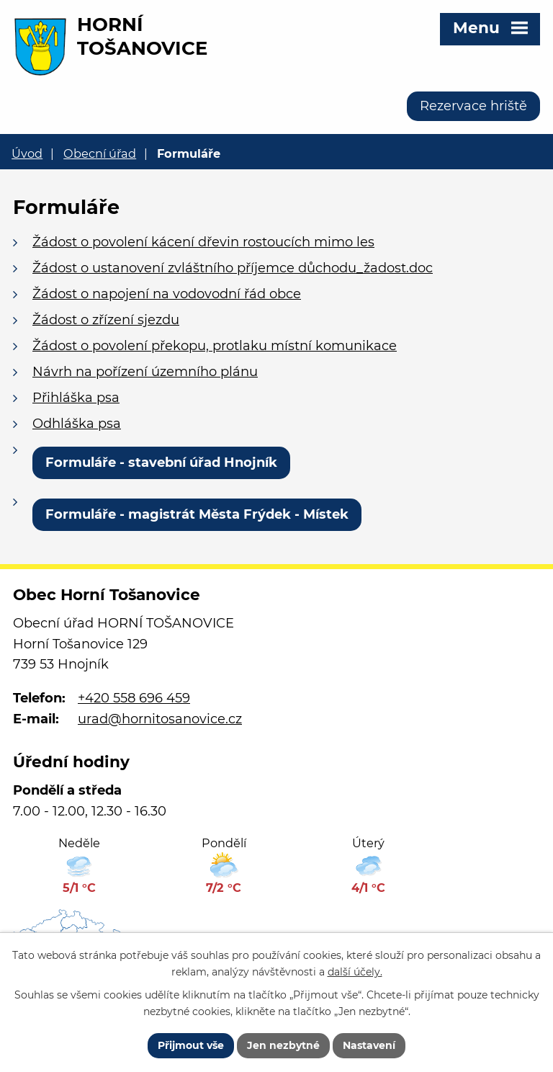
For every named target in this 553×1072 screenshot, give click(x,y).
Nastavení (369, 1045)
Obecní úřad (99, 153)
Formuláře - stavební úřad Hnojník (161, 462)
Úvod (27, 153)
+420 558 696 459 (134, 698)
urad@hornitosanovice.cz (160, 719)
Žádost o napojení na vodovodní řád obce (166, 294)
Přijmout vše (191, 1045)
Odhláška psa (76, 424)
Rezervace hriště (473, 106)
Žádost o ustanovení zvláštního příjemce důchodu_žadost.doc (232, 268)
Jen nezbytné (283, 1045)
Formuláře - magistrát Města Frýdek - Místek (197, 514)
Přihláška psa (76, 398)
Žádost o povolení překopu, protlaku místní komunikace (214, 346)
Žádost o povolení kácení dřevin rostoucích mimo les (203, 242)
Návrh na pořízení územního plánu (145, 372)
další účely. (355, 971)
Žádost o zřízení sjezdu (105, 320)
